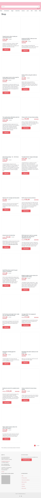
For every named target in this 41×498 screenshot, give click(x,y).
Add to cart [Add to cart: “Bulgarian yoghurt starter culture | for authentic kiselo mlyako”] (25, 289)
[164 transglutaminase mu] (30, 138)
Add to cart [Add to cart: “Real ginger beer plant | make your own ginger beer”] (25, 362)
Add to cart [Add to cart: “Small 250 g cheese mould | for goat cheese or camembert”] (6, 285)
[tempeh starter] (11, 18)
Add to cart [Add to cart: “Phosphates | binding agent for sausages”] (6, 363)
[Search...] (19, 7)
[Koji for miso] (30, 179)
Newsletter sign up (26, 459)
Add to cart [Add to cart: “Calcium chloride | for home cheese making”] (25, 400)
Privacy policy (24, 477)
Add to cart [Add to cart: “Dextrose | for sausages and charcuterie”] (6, 209)
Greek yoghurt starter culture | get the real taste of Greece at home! (11, 78)
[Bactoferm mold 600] (11, 99)
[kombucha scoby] (30, 18)
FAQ (22, 475)
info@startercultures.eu (5, 461)
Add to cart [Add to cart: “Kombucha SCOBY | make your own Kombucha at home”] (25, 50)
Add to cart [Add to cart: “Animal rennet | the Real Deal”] (6, 247)
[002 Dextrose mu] (11, 179)
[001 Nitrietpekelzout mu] (30, 56)
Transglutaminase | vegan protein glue (30, 156)
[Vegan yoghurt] (11, 408)
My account (24, 488)
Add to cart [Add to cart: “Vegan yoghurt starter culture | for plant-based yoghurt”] (6, 438)
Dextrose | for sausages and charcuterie (11, 197)
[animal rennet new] (11, 217)
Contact (2, 471)
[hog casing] (11, 138)
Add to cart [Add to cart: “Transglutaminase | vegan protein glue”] (25, 173)
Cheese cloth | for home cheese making (30, 117)
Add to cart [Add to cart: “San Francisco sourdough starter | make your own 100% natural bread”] (6, 327)
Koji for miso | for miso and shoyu (29, 197)
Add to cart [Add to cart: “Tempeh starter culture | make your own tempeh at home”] (6, 49)
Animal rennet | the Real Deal (9, 235)
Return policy (24, 482)
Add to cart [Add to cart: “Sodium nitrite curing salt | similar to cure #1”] (25, 89)
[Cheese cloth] (30, 99)
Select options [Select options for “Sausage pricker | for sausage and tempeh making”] (26, 325)
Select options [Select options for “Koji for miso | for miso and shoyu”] (26, 210)
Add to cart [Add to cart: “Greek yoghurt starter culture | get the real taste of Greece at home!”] (6, 92)
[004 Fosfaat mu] (11, 333)
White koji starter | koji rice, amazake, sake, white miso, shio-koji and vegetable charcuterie (29, 236)
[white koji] (30, 217)
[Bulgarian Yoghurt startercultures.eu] (30, 254)
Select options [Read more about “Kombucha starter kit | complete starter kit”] (7, 402)
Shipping (23, 486)
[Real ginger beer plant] (30, 333)
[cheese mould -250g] (11, 254)
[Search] (39, 7)
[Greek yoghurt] (11, 56)
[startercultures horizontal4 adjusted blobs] (6, 3)
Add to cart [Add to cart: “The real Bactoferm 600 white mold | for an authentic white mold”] (6, 132)
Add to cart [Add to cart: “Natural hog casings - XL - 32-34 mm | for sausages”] (6, 173)
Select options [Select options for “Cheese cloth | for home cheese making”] (26, 127)
